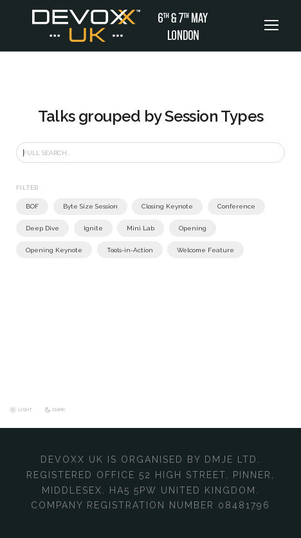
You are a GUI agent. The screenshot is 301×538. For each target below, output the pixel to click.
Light (26, 410)
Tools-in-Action (47, 250)
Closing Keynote (162, 206)
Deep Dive (41, 228)
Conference (227, 206)
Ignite (87, 228)
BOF (32, 206)
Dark (62, 410)
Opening (181, 228)
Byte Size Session (89, 206)
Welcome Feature (117, 250)
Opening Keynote (241, 228)
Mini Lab (132, 228)
